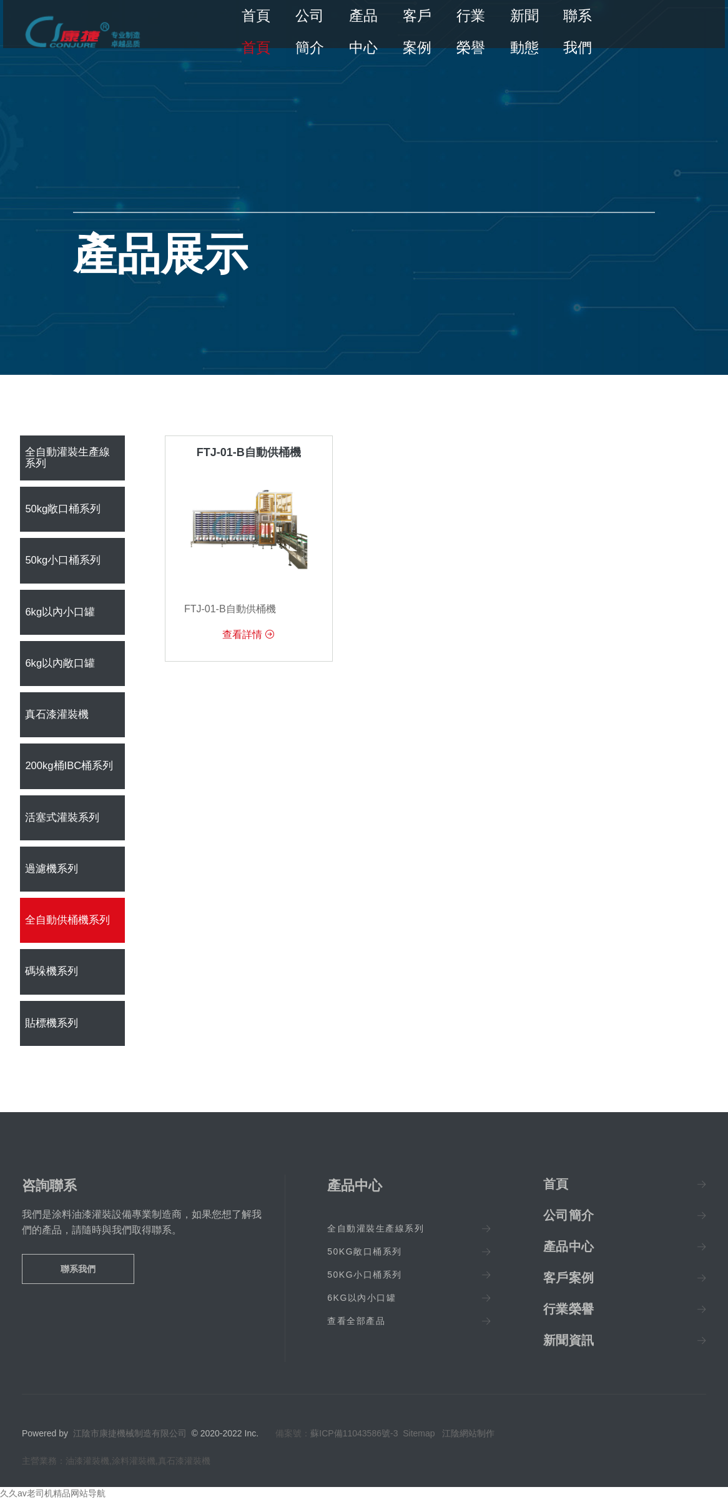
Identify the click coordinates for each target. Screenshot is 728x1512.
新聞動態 (519, 31)
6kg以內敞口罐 (58, 668)
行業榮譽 (467, 31)
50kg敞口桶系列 (61, 510)
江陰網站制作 (468, 1446)
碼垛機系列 (50, 983)
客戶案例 (415, 31)
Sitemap (419, 1446)
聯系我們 (571, 31)
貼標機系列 (50, 1035)
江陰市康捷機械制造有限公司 (130, 1446)
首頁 (259, 31)
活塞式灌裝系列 (60, 825)
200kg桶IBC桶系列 (67, 773)
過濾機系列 (50, 878)
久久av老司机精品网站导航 (53, 1506)
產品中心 (363, 31)
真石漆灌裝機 (55, 720)
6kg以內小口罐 (58, 615)
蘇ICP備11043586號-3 (354, 1446)
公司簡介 (311, 31)
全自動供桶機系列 (65, 930)
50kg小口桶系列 (61, 563)
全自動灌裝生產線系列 (70, 458)
